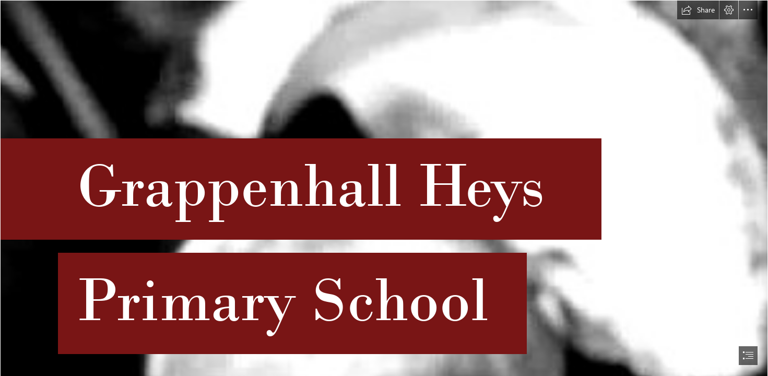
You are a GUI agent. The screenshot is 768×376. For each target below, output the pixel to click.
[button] (698, 10)
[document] (384, 188)
